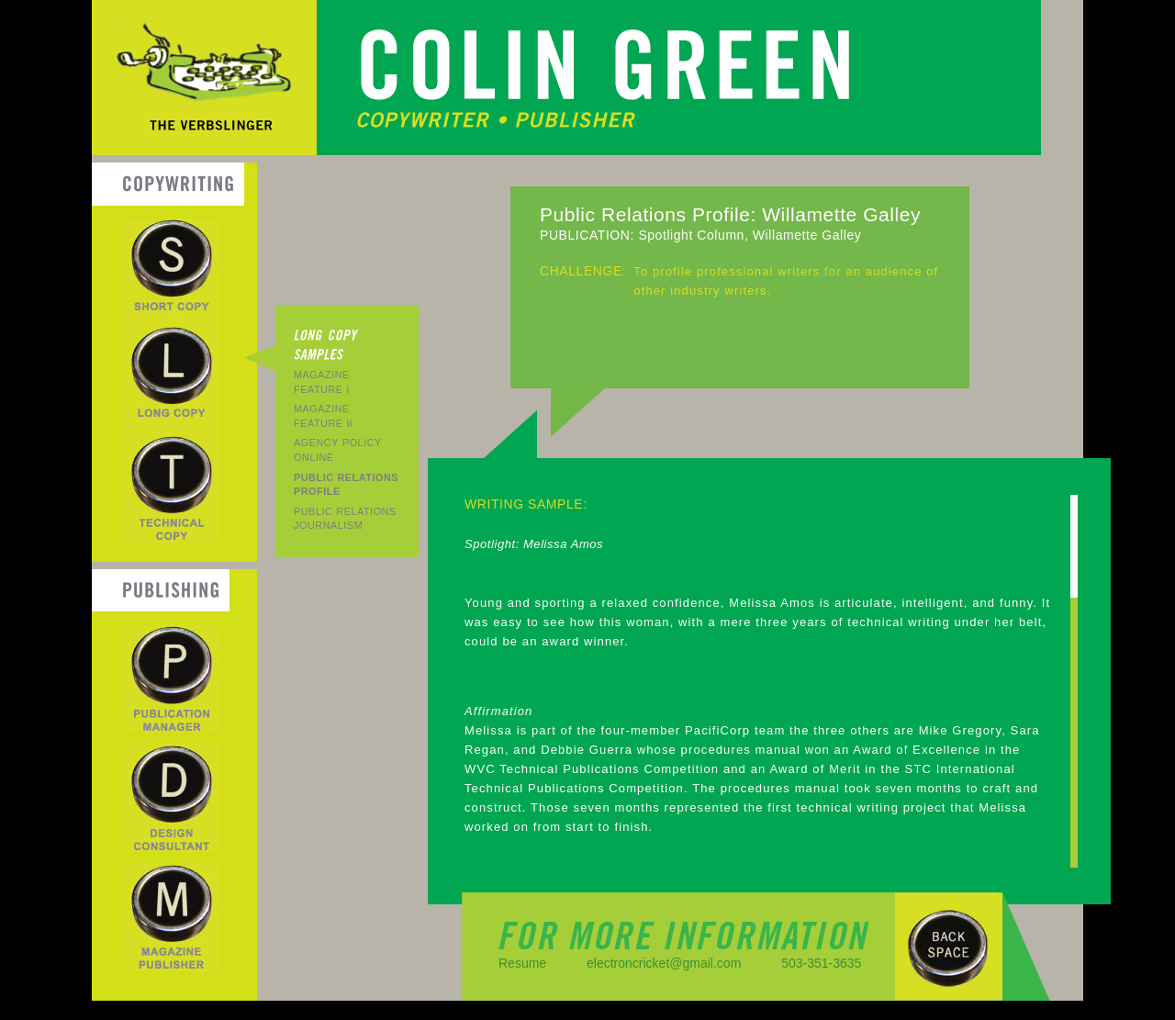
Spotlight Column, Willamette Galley (749, 235)
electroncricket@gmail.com (664, 963)
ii (323, 416)
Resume (522, 963)
